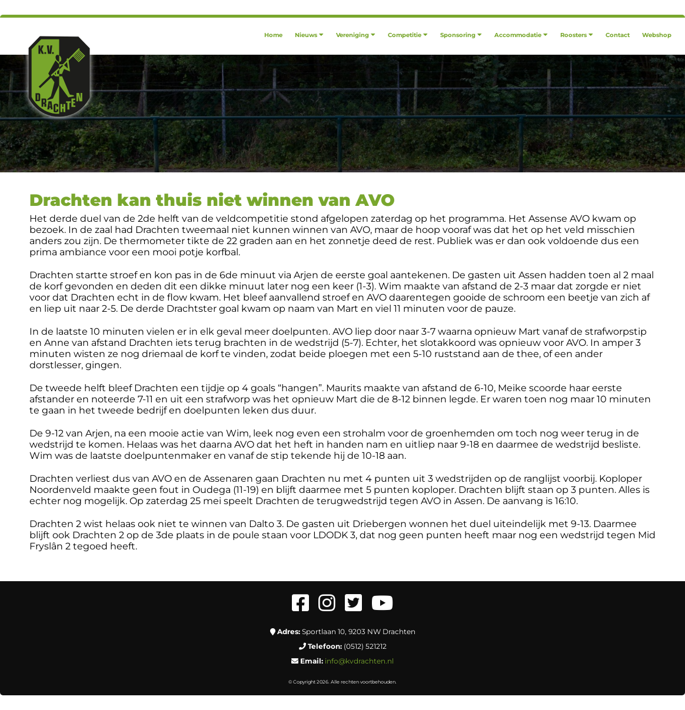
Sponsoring (461, 35)
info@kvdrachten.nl (359, 660)
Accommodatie (521, 35)
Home (273, 35)
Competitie (408, 35)
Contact (618, 35)
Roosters (576, 35)
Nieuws (309, 35)
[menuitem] (273, 35)
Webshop (656, 35)
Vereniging (355, 35)
